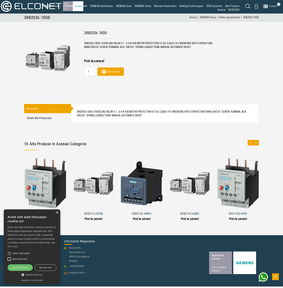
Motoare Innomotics (165, 6)
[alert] (32, 246)
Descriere (32, 108)
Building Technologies (192, 6)
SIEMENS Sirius (143, 6)
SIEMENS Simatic (51, 6)
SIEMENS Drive (124, 6)
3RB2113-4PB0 (93, 215)
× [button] (57, 212)
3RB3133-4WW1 (142, 215)
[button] (32, 275)
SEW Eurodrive (214, 6)
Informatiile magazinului (79, 243)
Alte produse (232, 6)
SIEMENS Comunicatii (75, 6)
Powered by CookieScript (32, 280)
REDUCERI (234, 9)
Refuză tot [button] (45, 267)
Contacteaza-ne (35, 284)
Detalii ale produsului (39, 119)
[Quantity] (90, 71)
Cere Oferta (113, 71)
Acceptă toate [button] (20, 267)
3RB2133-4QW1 (190, 215)
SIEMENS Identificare (101, 6)
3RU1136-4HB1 (238, 215)
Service (222, 9)
